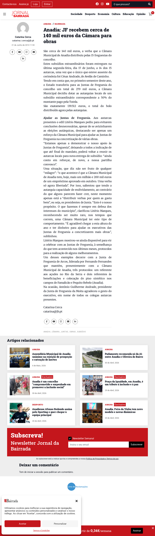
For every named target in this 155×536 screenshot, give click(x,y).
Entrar (47, 4)
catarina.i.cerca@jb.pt (23, 40)
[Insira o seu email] (98, 445)
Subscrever (136, 444)
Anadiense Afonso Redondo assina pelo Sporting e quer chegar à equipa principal (52, 411)
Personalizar (60, 523)
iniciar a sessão (35, 472)
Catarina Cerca (23, 37)
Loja (35, 4)
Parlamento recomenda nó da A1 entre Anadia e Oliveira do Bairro (124, 355)
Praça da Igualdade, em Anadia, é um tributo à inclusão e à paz (124, 383)
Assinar (137, 530)
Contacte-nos (9, 4)
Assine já (24, 4)
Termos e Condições (41, 531)
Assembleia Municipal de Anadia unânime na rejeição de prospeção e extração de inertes (52, 356)
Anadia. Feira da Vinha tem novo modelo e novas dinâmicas (124, 410)
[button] (76, 500)
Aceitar (22, 523)
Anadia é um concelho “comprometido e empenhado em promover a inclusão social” (51, 384)
